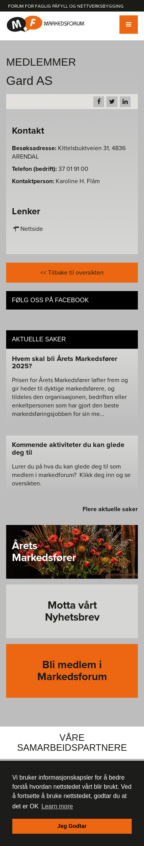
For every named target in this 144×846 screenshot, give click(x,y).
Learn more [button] (57, 806)
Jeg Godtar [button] (72, 826)
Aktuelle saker (39, 339)
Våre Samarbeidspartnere (72, 742)
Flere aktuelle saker (110, 509)
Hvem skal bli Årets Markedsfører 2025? (64, 362)
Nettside (27, 229)
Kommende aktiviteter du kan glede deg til (68, 448)
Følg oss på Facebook (50, 300)
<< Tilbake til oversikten (72, 272)
